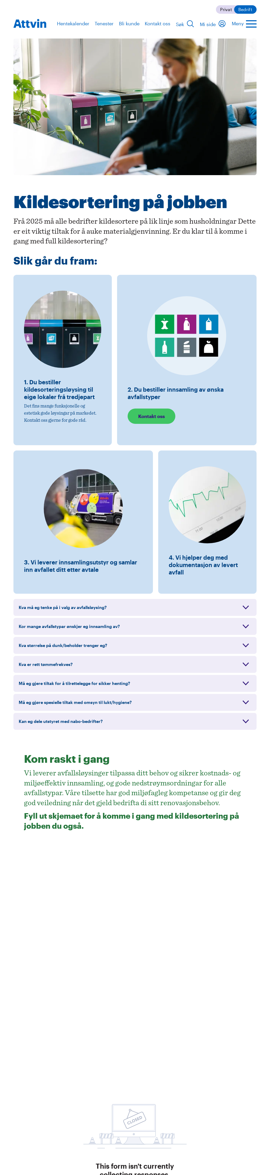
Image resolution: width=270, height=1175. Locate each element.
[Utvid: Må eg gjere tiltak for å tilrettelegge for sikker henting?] (135, 683)
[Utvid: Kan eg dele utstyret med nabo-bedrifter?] (135, 721)
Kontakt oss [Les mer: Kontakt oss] (151, 416)
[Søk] (185, 23)
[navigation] (29, 23)
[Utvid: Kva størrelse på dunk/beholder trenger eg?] (135, 645)
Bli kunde (129, 23)
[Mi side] (213, 23)
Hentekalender (73, 23)
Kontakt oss (157, 23)
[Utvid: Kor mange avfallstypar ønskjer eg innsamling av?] (135, 626)
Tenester (104, 23)
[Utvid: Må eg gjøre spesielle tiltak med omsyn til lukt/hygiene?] (135, 702)
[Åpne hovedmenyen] (244, 23)
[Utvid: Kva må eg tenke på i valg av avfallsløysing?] (135, 607)
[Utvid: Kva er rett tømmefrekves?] (135, 664)
